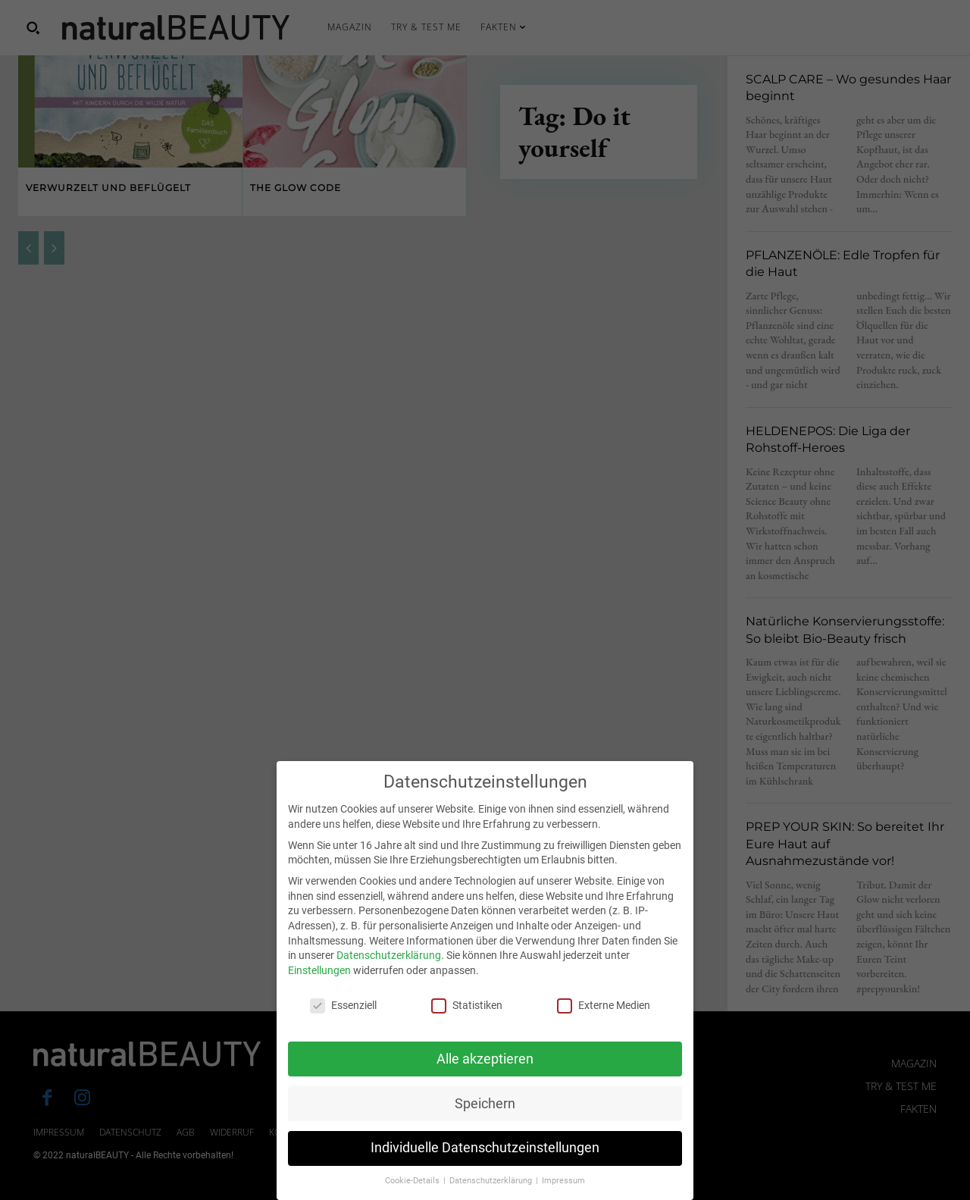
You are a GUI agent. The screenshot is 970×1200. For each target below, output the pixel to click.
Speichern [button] (485, 1115)
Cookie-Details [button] (413, 1193)
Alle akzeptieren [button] (485, 1071)
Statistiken (466, 1017)
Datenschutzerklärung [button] (491, 1193)
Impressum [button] (563, 1193)
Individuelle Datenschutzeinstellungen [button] (485, 1160)
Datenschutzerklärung (388, 968)
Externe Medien (603, 1017)
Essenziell (343, 1017)
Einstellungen (319, 983)
